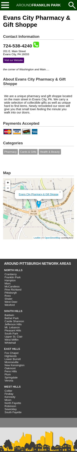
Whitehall (10, 342)
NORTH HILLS (13, 270)
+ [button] (8, 182)
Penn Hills (11, 371)
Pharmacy (10, 151)
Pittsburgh (11, 292)
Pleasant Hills (13, 330)
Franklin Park (13, 277)
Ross (8, 295)
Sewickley (11, 409)
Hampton (10, 280)
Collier (8, 390)
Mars (8, 283)
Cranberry (11, 274)
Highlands (11, 356)
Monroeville (11, 362)
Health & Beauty (50, 151)
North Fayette (13, 403)
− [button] (8, 188)
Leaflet (37, 238)
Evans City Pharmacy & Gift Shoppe (39, 194)
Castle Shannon (14, 321)
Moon (8, 400)
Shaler (9, 298)
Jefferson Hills (13, 324)
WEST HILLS (12, 386)
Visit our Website (13, 60)
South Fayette (13, 412)
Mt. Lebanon (12, 327)
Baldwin (9, 315)
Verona (9, 380)
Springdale (11, 377)
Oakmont (10, 368)
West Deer (11, 301)
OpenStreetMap (53, 238)
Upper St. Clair (13, 336)
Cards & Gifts (28, 151)
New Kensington (14, 365)
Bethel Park (12, 318)
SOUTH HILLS (13, 311)
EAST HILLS (12, 348)
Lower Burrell (13, 359)
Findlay (9, 393)
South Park (11, 333)
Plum (8, 374)
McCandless (12, 286)
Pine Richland (13, 289)
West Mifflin (11, 339)
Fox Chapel (11, 352)
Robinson (10, 406)
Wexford (10, 304)
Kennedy (10, 396)
